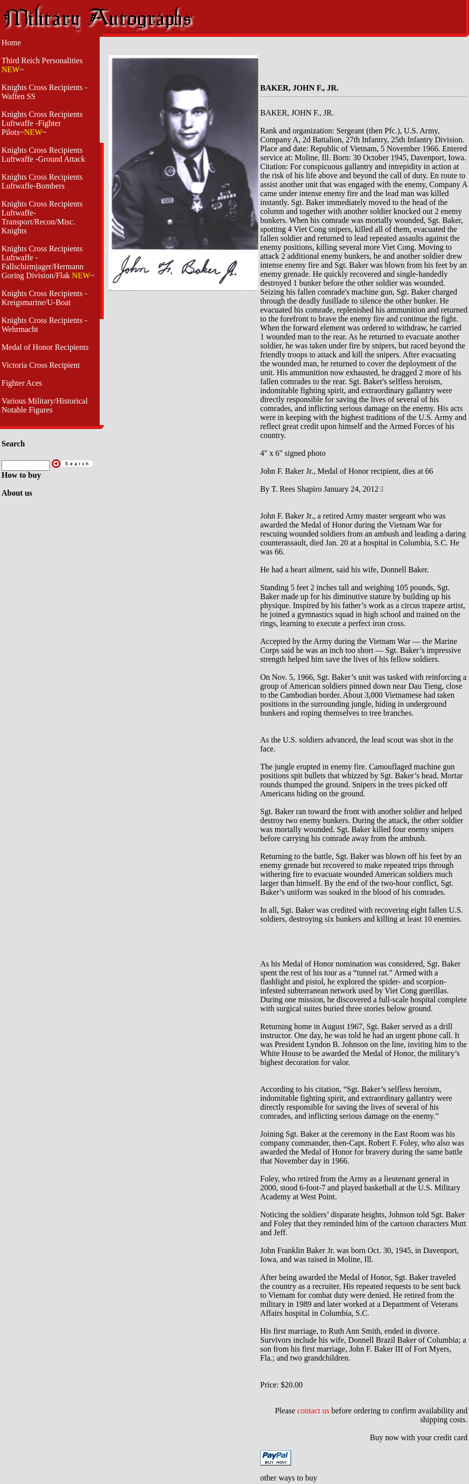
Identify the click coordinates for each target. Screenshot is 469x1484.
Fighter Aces (21, 383)
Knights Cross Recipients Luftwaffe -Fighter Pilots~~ (42, 123)
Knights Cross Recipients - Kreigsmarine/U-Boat (44, 298)
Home (11, 42)
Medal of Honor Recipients (45, 347)
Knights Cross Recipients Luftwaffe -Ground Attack (43, 154)
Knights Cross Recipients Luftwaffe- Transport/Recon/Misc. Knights (42, 217)
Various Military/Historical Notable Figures (44, 405)
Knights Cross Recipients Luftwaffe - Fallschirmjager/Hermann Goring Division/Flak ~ (47, 262)
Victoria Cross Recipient (40, 365)
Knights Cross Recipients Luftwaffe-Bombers (42, 181)
